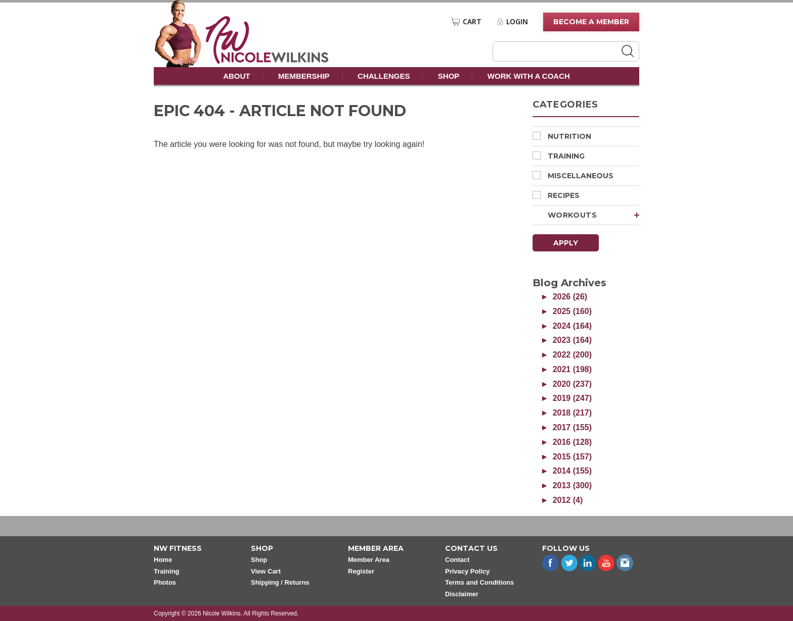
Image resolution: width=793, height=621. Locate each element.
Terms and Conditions (479, 582)
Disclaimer (461, 594)
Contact (457, 559)
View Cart (266, 571)
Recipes (556, 195)
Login (517, 22)
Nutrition (562, 136)
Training (559, 156)
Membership (304, 76)
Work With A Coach (529, 76)
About (236, 76)
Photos (165, 582)
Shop (449, 76)
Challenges (384, 76)
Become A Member (591, 21)
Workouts (593, 215)
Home (163, 559)
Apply (565, 242)
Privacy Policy (467, 571)
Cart (472, 22)
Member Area (368, 559)
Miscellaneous (573, 175)
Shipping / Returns (280, 582)
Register (361, 571)
